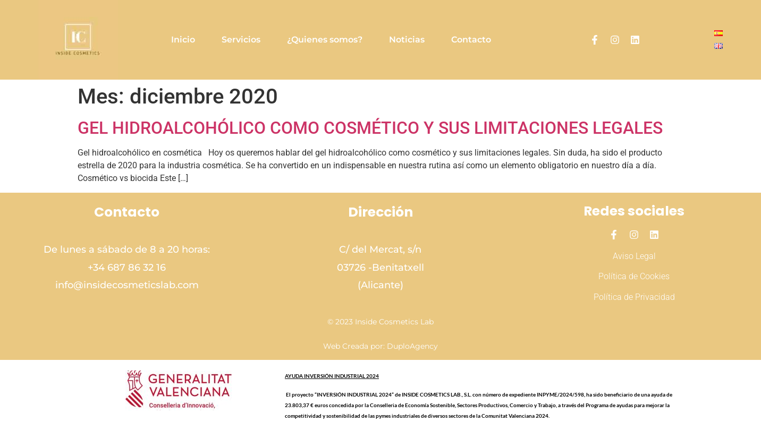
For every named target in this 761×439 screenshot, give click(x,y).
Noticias (407, 40)
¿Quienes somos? (324, 40)
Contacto (471, 40)
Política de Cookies (634, 276)
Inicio (183, 40)
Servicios (241, 40)
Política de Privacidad (634, 297)
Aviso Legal (634, 256)
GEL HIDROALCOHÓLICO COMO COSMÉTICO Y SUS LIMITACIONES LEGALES (370, 128)
